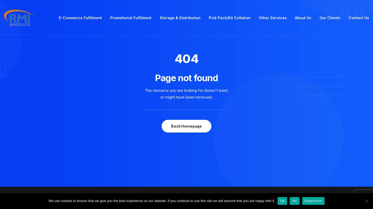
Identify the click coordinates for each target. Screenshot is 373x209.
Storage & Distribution (180, 18)
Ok (282, 201)
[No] (366, 201)
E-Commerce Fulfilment (80, 18)
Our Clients (330, 18)
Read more (313, 201)
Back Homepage (186, 126)
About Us (303, 18)
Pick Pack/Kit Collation (230, 18)
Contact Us (359, 18)
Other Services (273, 18)
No (294, 201)
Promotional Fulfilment (130, 18)
